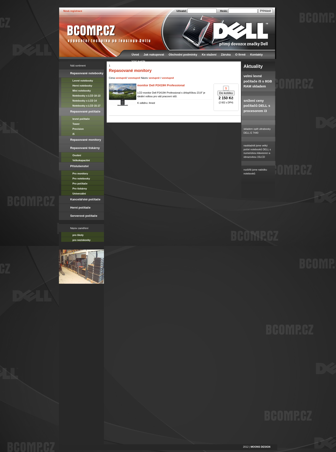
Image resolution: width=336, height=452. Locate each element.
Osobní (77, 155)
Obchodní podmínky (183, 54)
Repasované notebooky (87, 73)
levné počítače (81, 118)
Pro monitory (80, 173)
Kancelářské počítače (85, 199)
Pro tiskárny (80, 188)
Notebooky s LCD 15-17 (87, 105)
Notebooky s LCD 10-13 (87, 95)
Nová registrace (72, 11)
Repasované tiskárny (85, 148)
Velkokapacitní (81, 160)
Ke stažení (209, 54)
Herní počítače (80, 207)
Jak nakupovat (154, 54)
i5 (74, 134)
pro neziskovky (82, 240)
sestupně (121, 78)
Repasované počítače (85, 111)
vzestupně (134, 78)
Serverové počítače (83, 215)
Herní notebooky (82, 85)
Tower (76, 124)
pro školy (78, 235)
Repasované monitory (85, 139)
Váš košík (138, 61)
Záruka (226, 54)
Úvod (135, 54)
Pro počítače (80, 183)
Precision (78, 129)
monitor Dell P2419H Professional (161, 85)
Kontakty (256, 54)
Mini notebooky (82, 90)
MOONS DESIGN (260, 446)
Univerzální (79, 193)
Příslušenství (79, 166)
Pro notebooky (81, 178)
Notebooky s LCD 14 (85, 100)
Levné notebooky (83, 80)
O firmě (240, 54)
